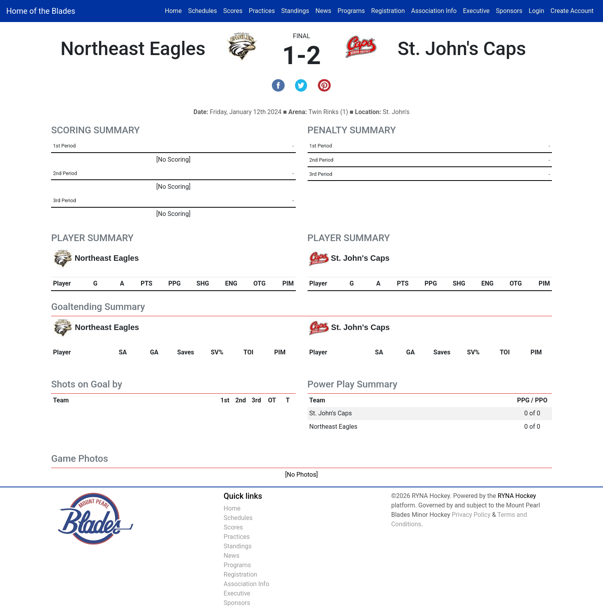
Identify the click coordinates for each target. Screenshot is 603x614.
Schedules (202, 11)
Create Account (572, 11)
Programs (351, 11)
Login (536, 11)
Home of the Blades (40, 11)
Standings (295, 11)
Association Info (433, 11)
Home (173, 11)
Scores (234, 10)
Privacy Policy (471, 514)
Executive (476, 11)
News (323, 11)
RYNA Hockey (517, 496)
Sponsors (509, 11)
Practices (263, 10)
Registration (388, 11)
